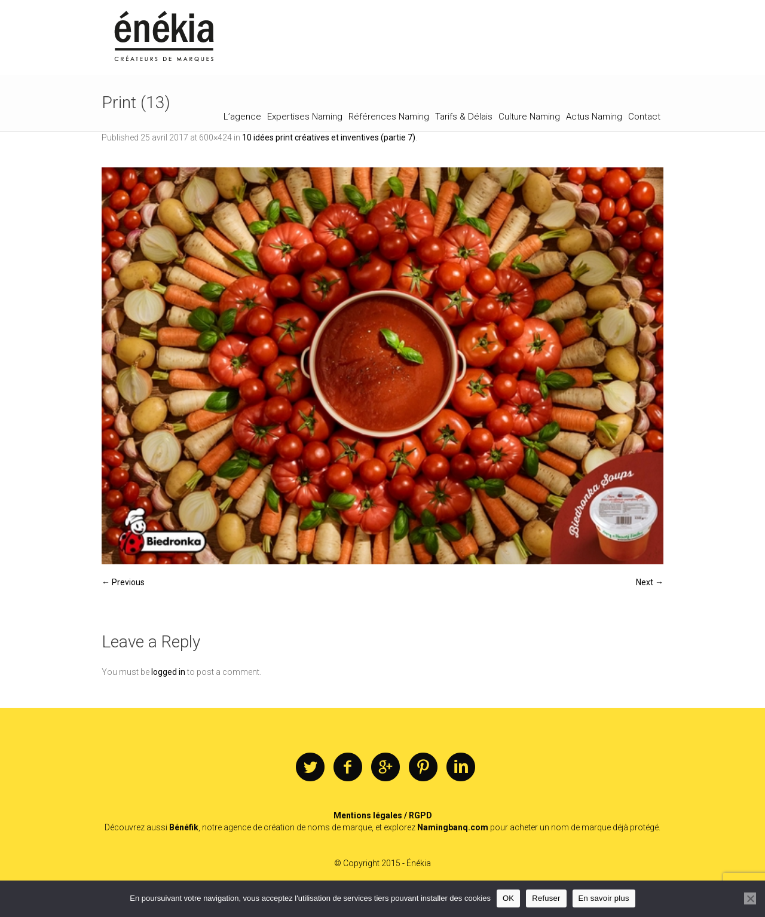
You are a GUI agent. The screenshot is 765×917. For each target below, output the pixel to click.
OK (508, 898)
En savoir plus (604, 898)
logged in (168, 672)
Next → (649, 582)
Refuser (546, 898)
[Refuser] (750, 898)
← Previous (123, 582)
